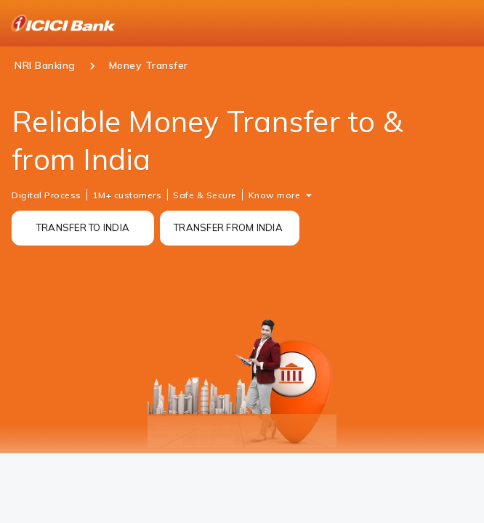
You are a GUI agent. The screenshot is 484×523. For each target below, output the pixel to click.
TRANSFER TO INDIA (82, 227)
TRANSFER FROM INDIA (228, 227)
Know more (275, 195)
